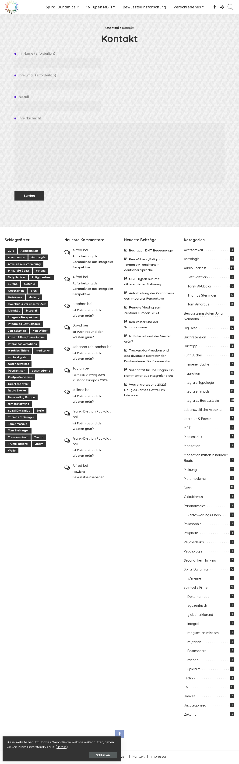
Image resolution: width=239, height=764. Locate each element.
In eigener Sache (196, 365)
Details (52, 746)
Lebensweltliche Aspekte (202, 411)
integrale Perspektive (22, 318)
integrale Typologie (199, 383)
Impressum (160, 757)
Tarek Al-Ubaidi (199, 287)
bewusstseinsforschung (24, 265)
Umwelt (189, 697)
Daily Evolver (16, 278)
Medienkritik (193, 438)
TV (186, 688)
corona (41, 271)
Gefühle (29, 285)
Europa (13, 285)
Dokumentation (199, 597)
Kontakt (139, 757)
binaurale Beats (18, 271)
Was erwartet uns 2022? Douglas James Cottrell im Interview (145, 390)
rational (193, 661)
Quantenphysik (18, 385)
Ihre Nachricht (119, 150)
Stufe (40, 411)
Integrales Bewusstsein (24, 325)
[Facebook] (215, 7)
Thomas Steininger (21, 418)
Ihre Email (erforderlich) (119, 81)
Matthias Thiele (18, 351)
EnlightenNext (41, 278)
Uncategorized (195, 706)
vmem (39, 445)
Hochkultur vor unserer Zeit (27, 305)
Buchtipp (190, 347)
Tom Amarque (17, 425)
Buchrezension (195, 338)
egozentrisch (197, 607)
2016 (11, 251)
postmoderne (41, 371)
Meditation (192, 447)
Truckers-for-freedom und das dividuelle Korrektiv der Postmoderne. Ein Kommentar (147, 356)
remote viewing (18, 405)
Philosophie (192, 525)
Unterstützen (117, 757)
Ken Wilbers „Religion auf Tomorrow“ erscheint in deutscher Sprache (146, 265)
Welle (12, 451)
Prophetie (191, 534)
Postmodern (196, 652)
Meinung (190, 471)
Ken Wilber (39, 331)
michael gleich (18, 358)
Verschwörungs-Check (204, 516)
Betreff (119, 103)
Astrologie (38, 258)
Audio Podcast (195, 269)
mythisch (194, 643)
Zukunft (190, 716)
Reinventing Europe (21, 398)
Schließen (55, 754)
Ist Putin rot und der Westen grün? (88, 313)
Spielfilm (193, 670)
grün (33, 291)
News (188, 489)
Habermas (15, 298)
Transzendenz (18, 438)
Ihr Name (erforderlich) (119, 59)
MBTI (187, 429)
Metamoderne (195, 480)
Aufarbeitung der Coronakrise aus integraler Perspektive (93, 262)
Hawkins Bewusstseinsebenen (88, 475)
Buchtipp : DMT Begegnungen (152, 251)
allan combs (16, 258)
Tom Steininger (18, 431)
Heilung (34, 298)
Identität (14, 311)
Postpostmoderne (20, 378)
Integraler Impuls (197, 393)
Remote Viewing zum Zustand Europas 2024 (90, 378)
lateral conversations (22, 345)
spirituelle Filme (195, 588)
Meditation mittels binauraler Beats (206, 459)
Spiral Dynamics (19, 411)
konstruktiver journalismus (26, 338)
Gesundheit (16, 291)
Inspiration (192, 374)
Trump (38, 438)
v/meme (194, 579)
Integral (31, 311)
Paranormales (195, 507)
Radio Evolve (17, 391)
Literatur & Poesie (197, 420)
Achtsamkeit (29, 251)
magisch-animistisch (203, 634)
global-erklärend (200, 616)
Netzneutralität (18, 365)
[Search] (230, 7)
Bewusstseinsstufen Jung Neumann (203, 317)
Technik (189, 679)
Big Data (190, 329)
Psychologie (193, 552)
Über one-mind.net (85, 757)
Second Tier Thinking (200, 561)
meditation (42, 351)
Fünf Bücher (193, 356)
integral (193, 625)
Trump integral (18, 445)
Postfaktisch (16, 371)
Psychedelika (194, 543)
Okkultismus (193, 498)
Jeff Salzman (17, 331)
